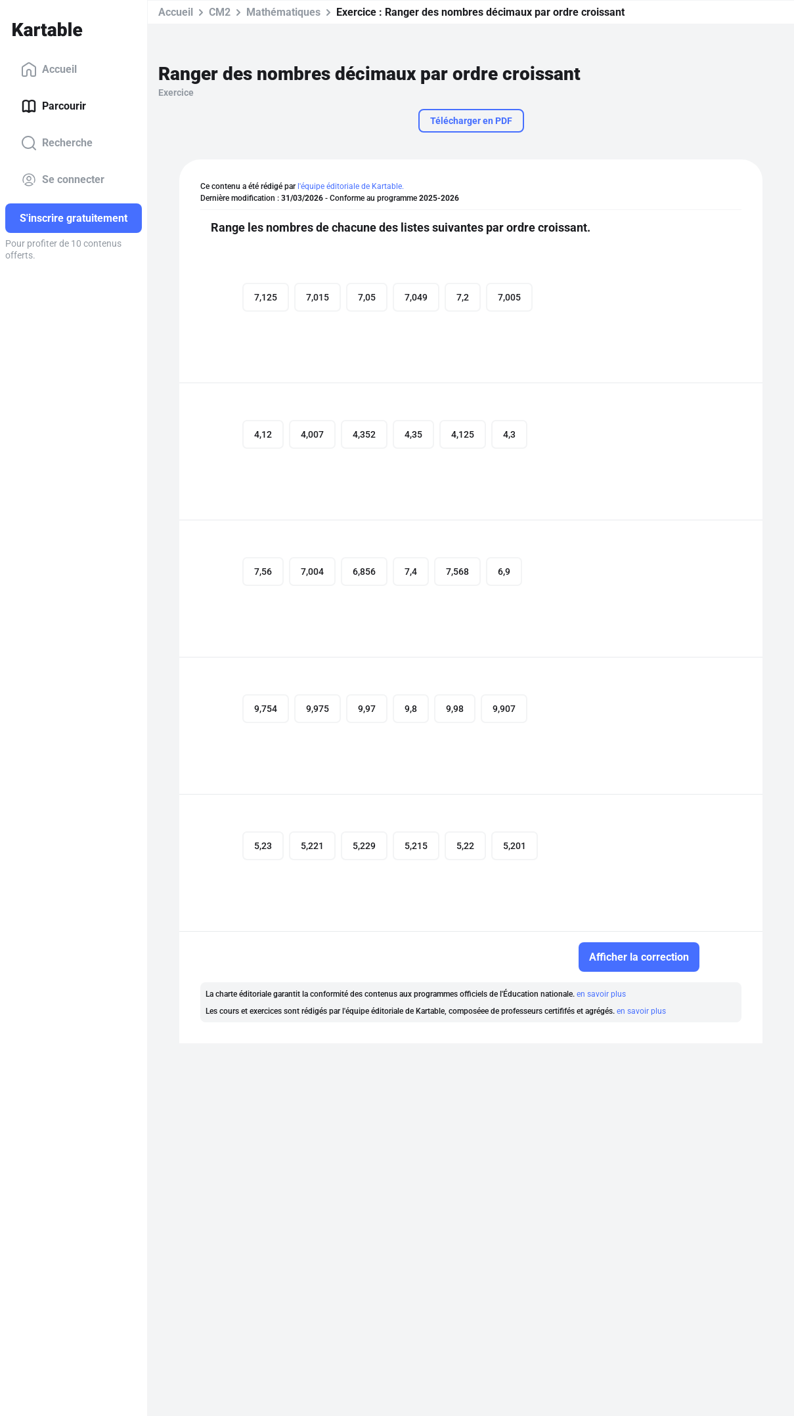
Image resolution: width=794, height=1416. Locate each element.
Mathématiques (283, 12)
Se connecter (62, 180)
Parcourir (53, 106)
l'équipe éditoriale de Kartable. (351, 186)
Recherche (57, 143)
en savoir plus (601, 994)
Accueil (49, 69)
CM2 (220, 12)
